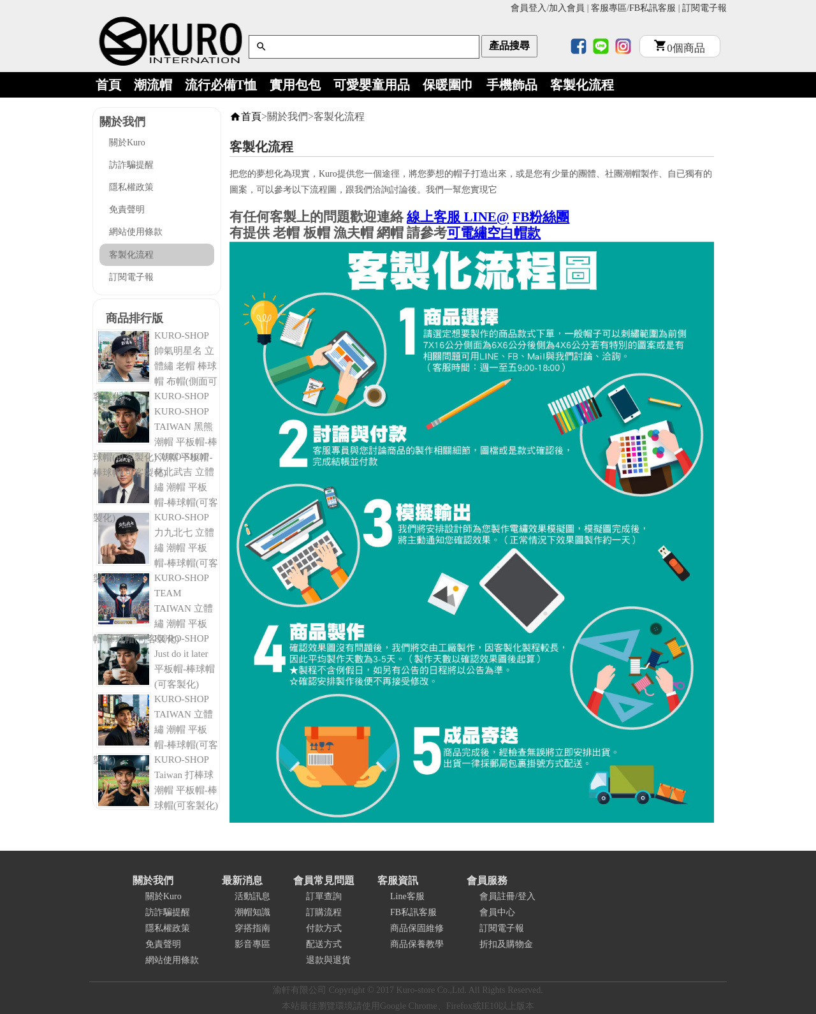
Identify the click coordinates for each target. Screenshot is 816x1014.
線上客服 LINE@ (458, 216)
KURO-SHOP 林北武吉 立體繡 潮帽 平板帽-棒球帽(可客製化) (155, 487)
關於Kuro (127, 142)
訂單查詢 (324, 896)
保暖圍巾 (448, 85)
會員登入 (528, 8)
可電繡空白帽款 (494, 232)
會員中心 (497, 912)
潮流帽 (153, 85)
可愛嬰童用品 (371, 85)
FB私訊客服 (652, 8)
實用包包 (295, 85)
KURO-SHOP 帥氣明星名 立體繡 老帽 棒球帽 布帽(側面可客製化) (155, 366)
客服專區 (609, 8)
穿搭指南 (252, 928)
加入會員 (567, 8)
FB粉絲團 (541, 216)
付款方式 (324, 928)
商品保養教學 (417, 944)
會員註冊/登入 (507, 896)
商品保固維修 (417, 928)
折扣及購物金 (506, 944)
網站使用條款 (136, 232)
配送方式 (324, 944)
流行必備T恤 (221, 85)
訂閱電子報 (704, 8)
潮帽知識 (252, 912)
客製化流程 (582, 85)
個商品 (679, 48)
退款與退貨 (328, 960)
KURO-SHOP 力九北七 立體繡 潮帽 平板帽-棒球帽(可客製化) (155, 548)
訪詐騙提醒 (131, 165)
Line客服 (407, 896)
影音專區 (252, 944)
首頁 (108, 85)
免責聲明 (127, 209)
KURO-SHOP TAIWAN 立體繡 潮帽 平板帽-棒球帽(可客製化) (155, 729)
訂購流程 (324, 912)
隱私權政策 (131, 187)
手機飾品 (511, 85)
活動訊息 (252, 896)
